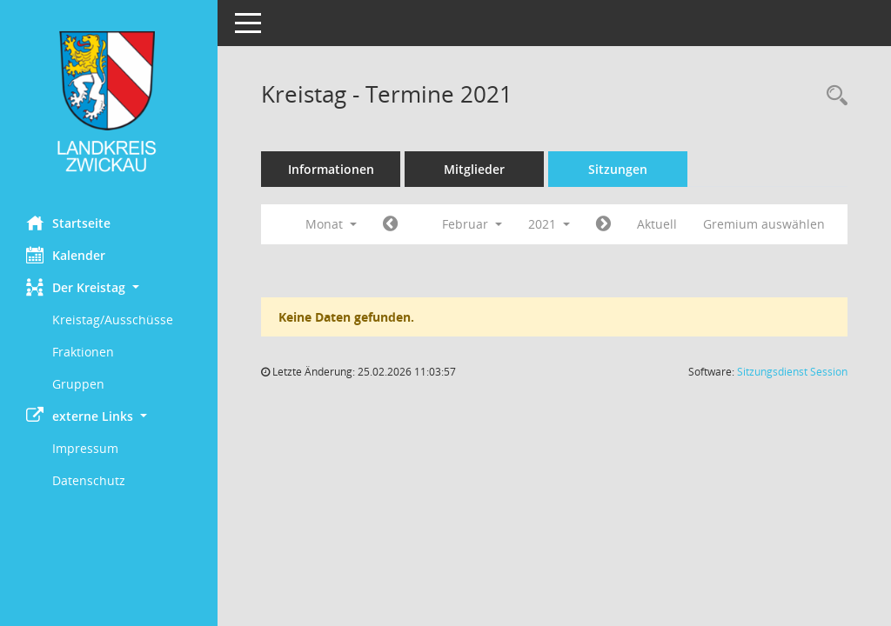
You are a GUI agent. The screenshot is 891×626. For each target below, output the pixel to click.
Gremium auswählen (764, 224)
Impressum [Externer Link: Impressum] (85, 448)
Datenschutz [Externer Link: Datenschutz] (88, 480)
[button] (109, 287)
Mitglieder (474, 169)
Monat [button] (331, 224)
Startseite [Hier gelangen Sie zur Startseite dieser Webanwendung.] (68, 222)
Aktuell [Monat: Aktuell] (657, 224)
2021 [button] (549, 224)
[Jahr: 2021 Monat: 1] (390, 224)
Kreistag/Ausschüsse (112, 319)
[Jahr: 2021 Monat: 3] (603, 224)
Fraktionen (83, 351)
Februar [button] (472, 224)
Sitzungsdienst (792, 371)
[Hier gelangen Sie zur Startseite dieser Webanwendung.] (109, 101)
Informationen (331, 169)
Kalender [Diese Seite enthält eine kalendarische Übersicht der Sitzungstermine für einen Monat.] (65, 254)
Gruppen (78, 384)
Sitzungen (617, 169)
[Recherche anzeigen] (832, 96)
